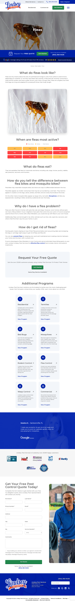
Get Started (58, 7)
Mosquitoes (53, 196)
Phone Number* (9, 506)
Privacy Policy (45, 598)
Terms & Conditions (56, 598)
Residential (32, 7)
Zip (6, 529)
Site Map (65, 598)
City (6, 521)
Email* (26, 506)
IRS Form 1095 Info (45, 600)
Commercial (44, 7)
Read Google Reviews (65, 60)
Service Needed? (30, 529)
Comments (8, 537)
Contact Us (41, 2)
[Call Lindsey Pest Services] (52, 2)
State (26, 521)
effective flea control (38, 243)
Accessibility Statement (32, 600)
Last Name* (28, 498)
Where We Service (30, 2)
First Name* (8, 498)
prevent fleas (18, 236)
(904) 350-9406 (58, 55)
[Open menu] (68, 7)
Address (7, 514)
